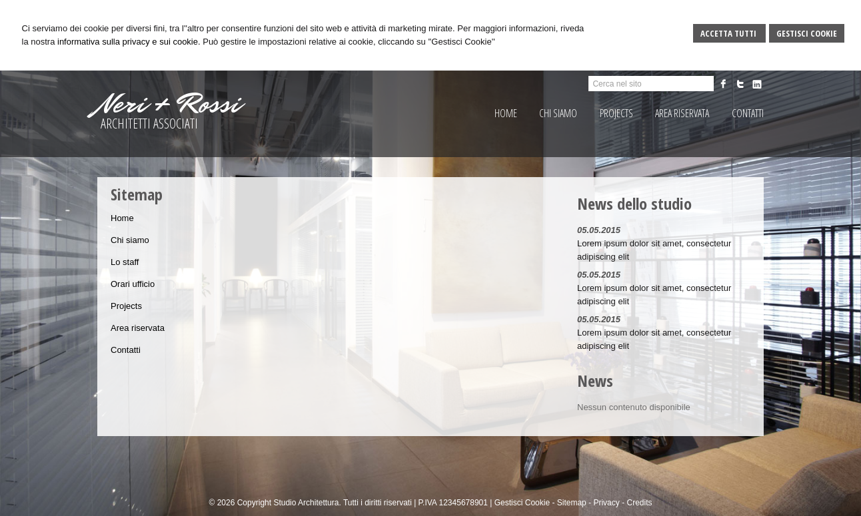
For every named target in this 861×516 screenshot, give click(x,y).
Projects (126, 306)
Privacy (606, 502)
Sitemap (571, 502)
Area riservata (138, 328)
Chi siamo (130, 240)
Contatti (126, 350)
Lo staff (125, 262)
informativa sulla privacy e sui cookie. (129, 42)
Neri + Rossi (168, 104)
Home (122, 218)
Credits (639, 502)
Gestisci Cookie (806, 33)
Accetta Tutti (729, 33)
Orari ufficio (133, 284)
